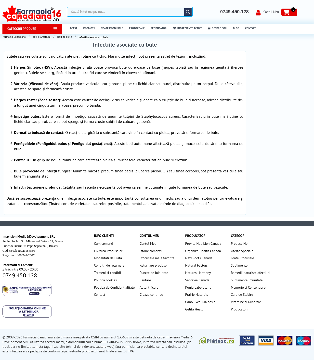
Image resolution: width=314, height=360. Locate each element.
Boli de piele (64, 37)
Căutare (188, 12)
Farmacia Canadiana (14, 37)
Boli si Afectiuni (41, 37)
